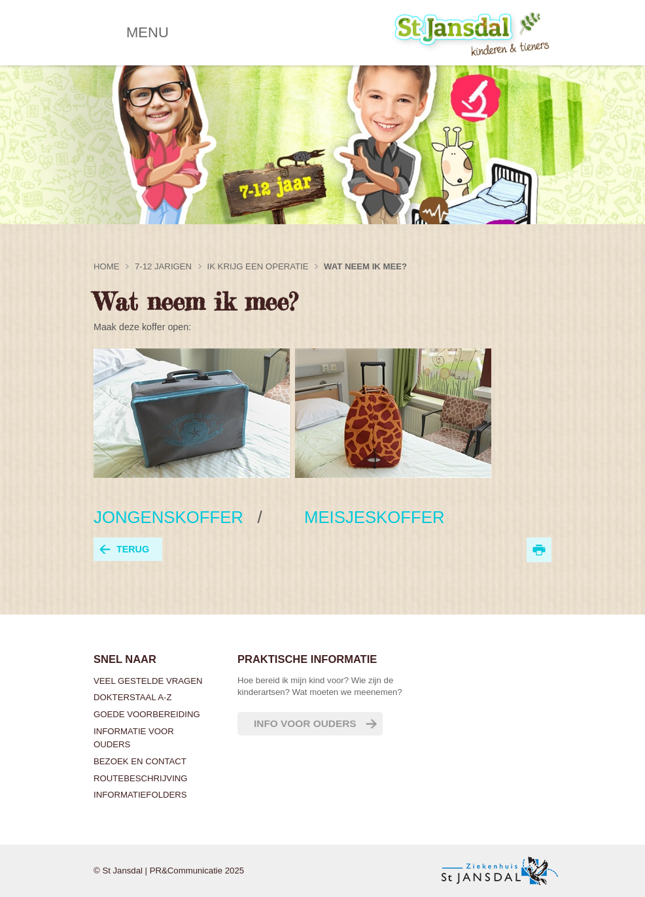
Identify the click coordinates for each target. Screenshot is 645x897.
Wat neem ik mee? (365, 266)
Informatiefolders (140, 795)
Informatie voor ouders (134, 737)
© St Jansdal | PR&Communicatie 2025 (169, 870)
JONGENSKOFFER (171, 517)
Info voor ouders (305, 723)
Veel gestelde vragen (148, 681)
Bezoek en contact (140, 761)
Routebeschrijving (141, 778)
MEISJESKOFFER (360, 517)
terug (132, 549)
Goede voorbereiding (147, 714)
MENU (147, 32)
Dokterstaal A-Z (132, 697)
